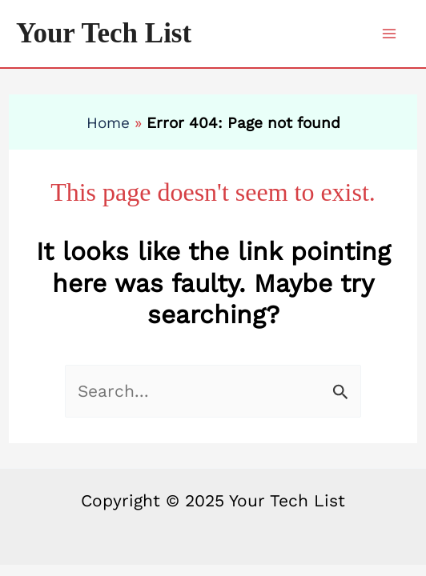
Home (108, 123)
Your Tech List (103, 33)
